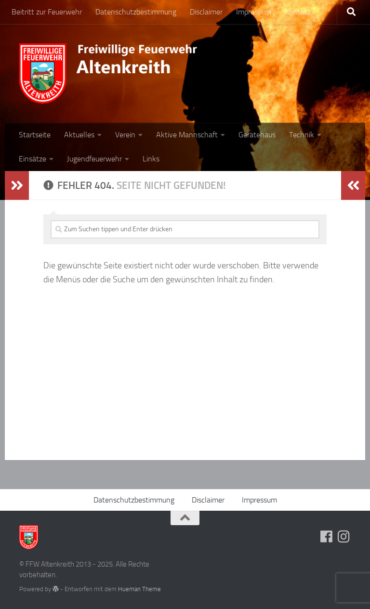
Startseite (35, 134)
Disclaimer (206, 11)
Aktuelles (79, 134)
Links (151, 158)
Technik (301, 134)
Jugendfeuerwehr (94, 158)
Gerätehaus (257, 134)
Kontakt (298, 11)
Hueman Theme (139, 589)
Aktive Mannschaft (187, 134)
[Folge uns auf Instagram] (344, 536)
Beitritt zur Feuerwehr (47, 11)
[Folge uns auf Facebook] (326, 536)
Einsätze (32, 158)
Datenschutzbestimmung (135, 11)
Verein (125, 134)
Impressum (253, 11)
